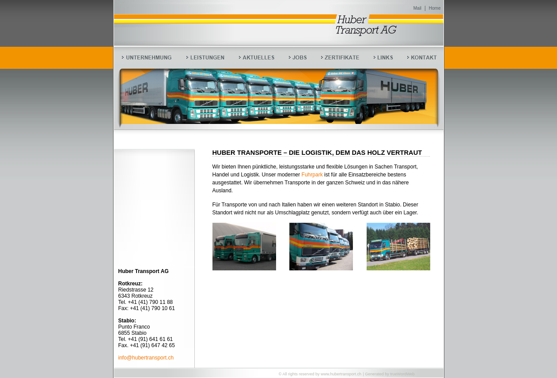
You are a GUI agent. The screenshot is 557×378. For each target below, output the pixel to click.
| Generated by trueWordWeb (388, 374)
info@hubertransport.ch (146, 358)
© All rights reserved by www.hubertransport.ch (320, 374)
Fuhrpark (312, 175)
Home (435, 8)
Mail (417, 8)
